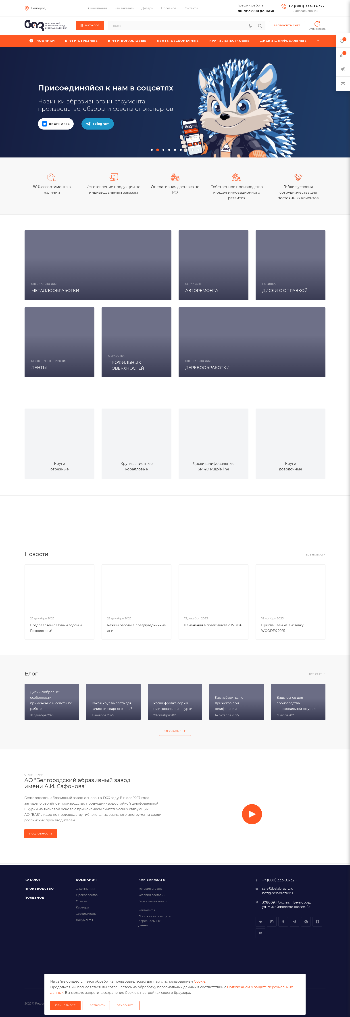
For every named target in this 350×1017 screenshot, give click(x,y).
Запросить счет (287, 25)
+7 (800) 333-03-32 (305, 6)
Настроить (96, 1005)
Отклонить (126, 1005)
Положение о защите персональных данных (154, 920)
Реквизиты (146, 910)
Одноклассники (283, 922)
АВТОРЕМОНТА (201, 290)
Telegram (294, 922)
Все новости (315, 554)
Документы (84, 920)
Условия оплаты (150, 888)
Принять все (65, 1005)
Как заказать (151, 879)
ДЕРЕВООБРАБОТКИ (207, 367)
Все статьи (317, 674)
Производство (39, 888)
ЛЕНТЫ (39, 367)
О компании (85, 888)
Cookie (199, 981)
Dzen (317, 922)
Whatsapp (306, 922)
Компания (86, 879)
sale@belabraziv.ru (277, 888)
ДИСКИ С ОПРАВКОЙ (285, 290)
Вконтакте (260, 922)
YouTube (272, 922)
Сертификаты (86, 913)
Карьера (82, 907)
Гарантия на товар (152, 901)
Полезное (34, 897)
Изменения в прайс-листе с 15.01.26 (213, 625)
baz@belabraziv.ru (277, 893)
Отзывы (82, 901)
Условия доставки (151, 895)
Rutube (260, 933)
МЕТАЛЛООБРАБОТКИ (55, 290)
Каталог (33, 879)
